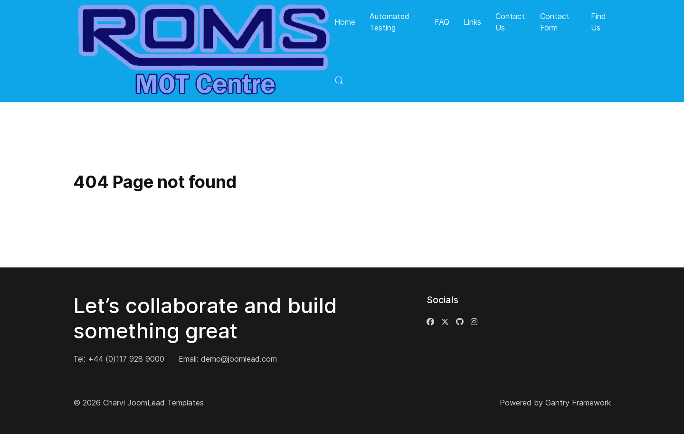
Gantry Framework (578, 402)
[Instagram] (474, 321)
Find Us (598, 21)
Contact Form (555, 21)
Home (344, 22)
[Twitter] (445, 321)
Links (472, 22)
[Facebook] (430, 321)
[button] (339, 80)
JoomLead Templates (165, 402)
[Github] (460, 321)
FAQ (442, 22)
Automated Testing (389, 21)
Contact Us (510, 21)
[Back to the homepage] (203, 51)
